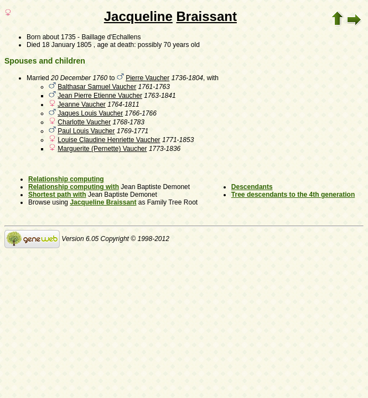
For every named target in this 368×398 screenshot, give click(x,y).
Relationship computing (66, 179)
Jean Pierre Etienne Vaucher (100, 96)
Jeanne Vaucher (82, 104)
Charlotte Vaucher (84, 122)
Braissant (207, 16)
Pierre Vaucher (147, 78)
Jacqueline (138, 16)
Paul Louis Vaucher (86, 131)
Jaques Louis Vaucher (90, 113)
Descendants (252, 187)
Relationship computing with (73, 187)
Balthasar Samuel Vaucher (97, 87)
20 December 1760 (79, 78)
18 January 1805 (66, 45)
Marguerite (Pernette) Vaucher (102, 149)
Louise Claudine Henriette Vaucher (109, 140)
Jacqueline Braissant (103, 202)
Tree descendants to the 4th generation (293, 194)
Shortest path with (57, 194)
